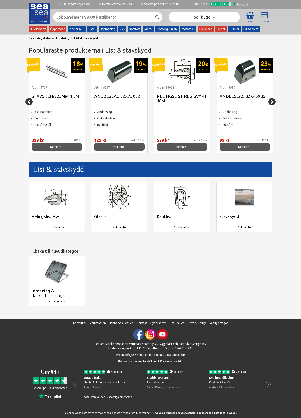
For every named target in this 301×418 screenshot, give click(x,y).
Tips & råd (205, 29)
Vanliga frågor (218, 323)
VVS (122, 29)
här (180, 361)
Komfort (134, 29)
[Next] (272, 101)
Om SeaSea (176, 323)
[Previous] (29, 101)
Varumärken (98, 323)
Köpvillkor (79, 323)
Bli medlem (250, 29)
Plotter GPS (76, 29)
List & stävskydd (86, 38)
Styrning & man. (167, 29)
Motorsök (188, 29)
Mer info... (56, 147)
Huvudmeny (38, 29)
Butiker (234, 29)
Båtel (92, 29)
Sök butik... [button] (204, 17)
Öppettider (57, 29)
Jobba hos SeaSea (121, 323)
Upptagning (107, 29)
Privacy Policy (197, 323)
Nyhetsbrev (158, 323)
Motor (148, 29)
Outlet (221, 29)
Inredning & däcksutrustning (49, 38)
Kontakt (142, 323)
